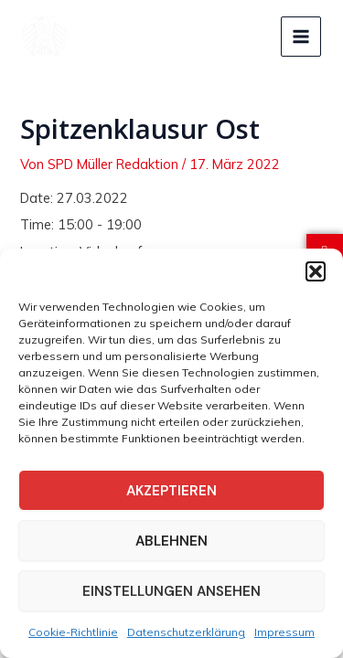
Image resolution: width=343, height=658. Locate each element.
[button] (315, 271)
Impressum (284, 632)
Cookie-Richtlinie (73, 632)
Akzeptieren (171, 491)
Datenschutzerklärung (186, 632)
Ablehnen (171, 541)
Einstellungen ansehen (171, 591)
